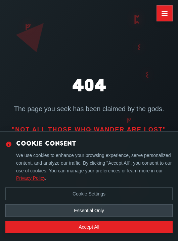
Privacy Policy (30, 178)
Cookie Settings (89, 193)
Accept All (89, 227)
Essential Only (89, 210)
